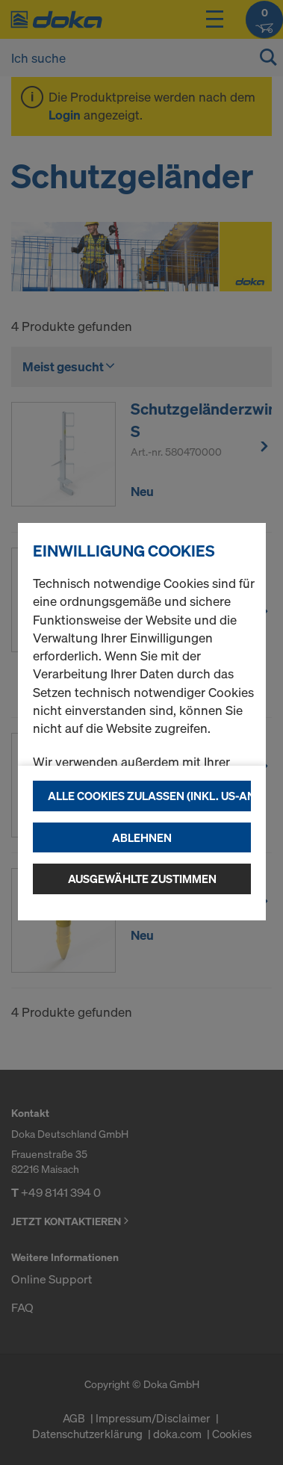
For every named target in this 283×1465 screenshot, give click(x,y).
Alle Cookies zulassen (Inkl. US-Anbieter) (149, 795)
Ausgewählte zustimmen (142, 878)
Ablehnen (142, 837)
